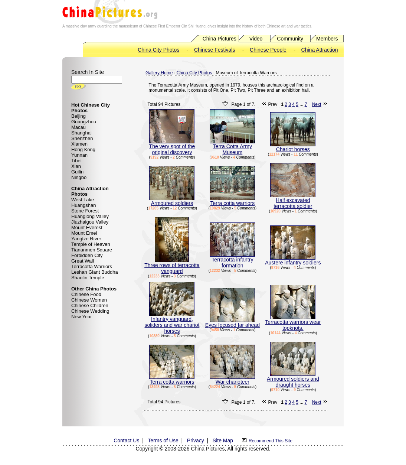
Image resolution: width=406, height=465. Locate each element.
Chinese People (268, 50)
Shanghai (81, 133)
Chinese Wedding (90, 311)
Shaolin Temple (87, 277)
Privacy (195, 440)
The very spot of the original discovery (172, 147)
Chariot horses (292, 147)
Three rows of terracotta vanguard (172, 265)
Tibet (76, 160)
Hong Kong (83, 149)
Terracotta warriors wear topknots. (293, 322)
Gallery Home (159, 72)
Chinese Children (89, 305)
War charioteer (232, 379)
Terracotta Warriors (91, 266)
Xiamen (79, 144)
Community (290, 39)
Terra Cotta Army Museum (232, 147)
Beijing (78, 116)
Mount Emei (84, 233)
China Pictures (219, 39)
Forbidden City (87, 255)
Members (327, 39)
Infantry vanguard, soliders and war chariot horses (172, 322)
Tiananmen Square (91, 250)
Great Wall (82, 261)
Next (316, 104)
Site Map (223, 440)
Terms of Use (163, 440)
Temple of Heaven (90, 244)
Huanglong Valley (90, 216)
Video (256, 39)
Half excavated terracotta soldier (292, 200)
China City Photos (158, 50)
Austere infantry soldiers (293, 260)
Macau (78, 127)
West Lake (82, 199)
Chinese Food (86, 294)
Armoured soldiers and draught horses (293, 379)
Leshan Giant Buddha (94, 272)
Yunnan (79, 155)
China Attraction (319, 50)
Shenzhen (82, 138)
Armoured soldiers (171, 200)
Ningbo (78, 177)
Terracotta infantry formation (232, 260)
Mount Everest (86, 227)
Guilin (77, 172)
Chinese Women (89, 300)
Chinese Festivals (214, 50)
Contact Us (126, 440)
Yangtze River (86, 238)
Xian (76, 166)
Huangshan (83, 205)
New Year (81, 316)
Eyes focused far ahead (232, 322)
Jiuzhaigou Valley (89, 222)
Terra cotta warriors (232, 200)
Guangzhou (83, 121)
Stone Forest (85, 211)
